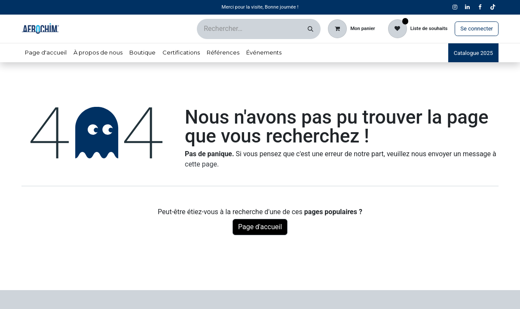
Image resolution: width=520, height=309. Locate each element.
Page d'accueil (260, 227)
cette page (201, 164)
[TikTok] (492, 7)
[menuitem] (45, 53)
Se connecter (476, 28)
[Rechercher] (310, 29)
